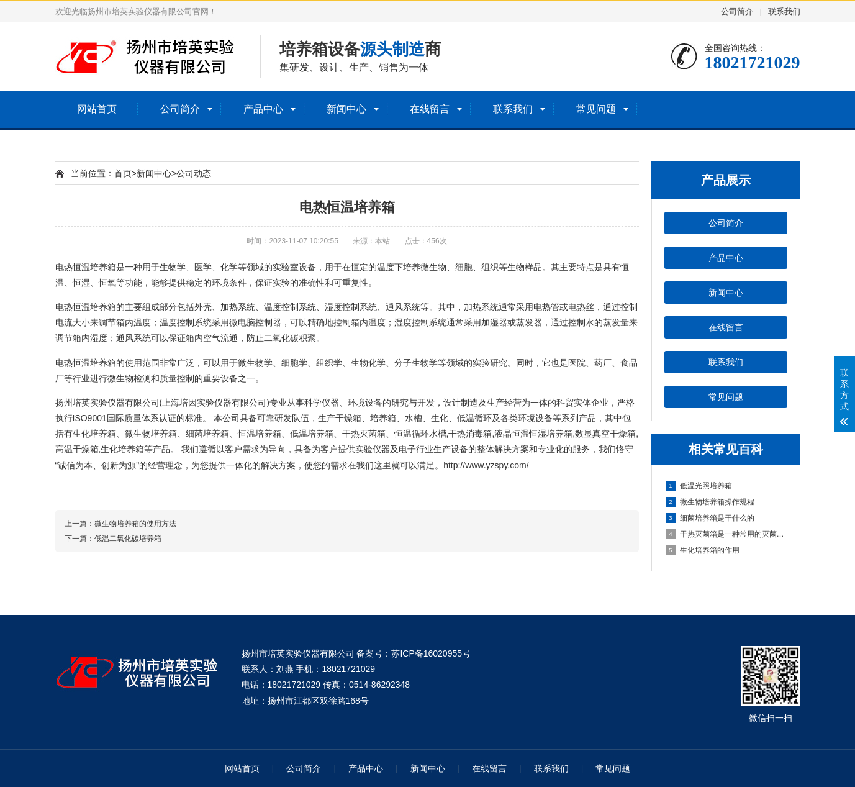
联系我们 (784, 11)
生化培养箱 (94, 434)
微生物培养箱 (151, 434)
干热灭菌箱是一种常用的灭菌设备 (726, 534)
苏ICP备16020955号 (431, 653)
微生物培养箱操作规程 (710, 502)
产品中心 (263, 109)
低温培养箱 (311, 434)
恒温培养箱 (94, 267)
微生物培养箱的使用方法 (135, 523)
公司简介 (737, 11)
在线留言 (430, 109)
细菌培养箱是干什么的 (710, 518)
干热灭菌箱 (364, 434)
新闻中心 (346, 109)
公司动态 (193, 173)
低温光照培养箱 (699, 486)
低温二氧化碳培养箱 (127, 538)
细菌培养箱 (207, 434)
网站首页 (97, 109)
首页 (123, 173)
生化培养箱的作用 (703, 550)
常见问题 (596, 109)
